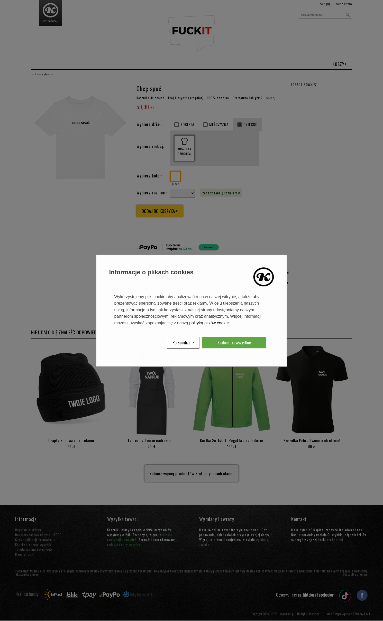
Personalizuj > (183, 343)
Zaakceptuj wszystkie (234, 343)
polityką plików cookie (209, 323)
